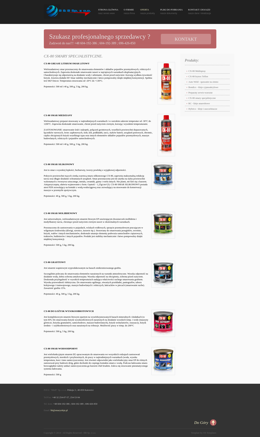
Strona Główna (108, 9)
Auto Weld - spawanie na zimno (203, 81)
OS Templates (209, 432)
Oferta (144, 9)
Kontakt (186, 39)
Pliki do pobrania (171, 9)
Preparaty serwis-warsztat (200, 92)
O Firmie (129, 9)
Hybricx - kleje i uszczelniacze (202, 108)
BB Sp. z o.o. (90, 432)
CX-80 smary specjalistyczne (202, 98)
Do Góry (201, 422)
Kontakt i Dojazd (199, 9)
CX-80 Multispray (197, 71)
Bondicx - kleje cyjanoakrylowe (203, 87)
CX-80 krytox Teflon (198, 76)
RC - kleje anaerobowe (199, 103)
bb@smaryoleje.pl (59, 410)
